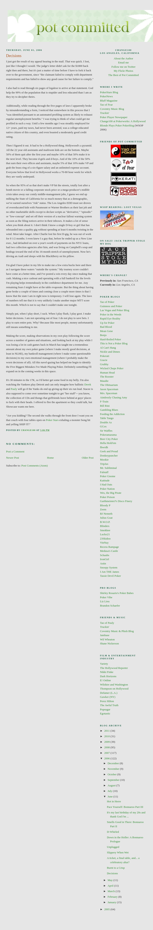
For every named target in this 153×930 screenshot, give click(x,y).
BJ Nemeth (106, 513)
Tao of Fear (106, 104)
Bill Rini (105, 405)
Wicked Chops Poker (112, 368)
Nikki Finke (106, 672)
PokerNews (106, 96)
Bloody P (105, 505)
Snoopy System (108, 567)
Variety (104, 663)
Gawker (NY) (107, 696)
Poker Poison (107, 497)
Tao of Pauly (107, 622)
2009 (107, 741)
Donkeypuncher (109, 455)
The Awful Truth (109, 705)
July (110, 791)
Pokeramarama (108, 434)
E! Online (105, 680)
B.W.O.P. (105, 522)
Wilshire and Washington (114, 684)
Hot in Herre (114, 801)
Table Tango (107, 418)
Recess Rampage (109, 546)
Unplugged (113, 846)
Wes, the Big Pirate (110, 492)
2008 (107, 747)
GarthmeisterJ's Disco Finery (116, 501)
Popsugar (105, 709)
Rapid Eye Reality (110, 318)
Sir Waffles (106, 430)
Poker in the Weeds (110, 314)
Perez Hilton (107, 701)
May (110, 880)
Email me (123, 62)
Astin (103, 563)
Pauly (14, 389)
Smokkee (105, 530)
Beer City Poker (109, 439)
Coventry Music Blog (112, 108)
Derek (87, 384)
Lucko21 (105, 534)
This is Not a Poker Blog (114, 343)
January (112, 902)
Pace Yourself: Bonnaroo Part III (125, 806)
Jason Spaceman (109, 389)
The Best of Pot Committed (123, 75)
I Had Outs (106, 484)
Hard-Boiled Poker (110, 339)
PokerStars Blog (109, 92)
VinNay (104, 542)
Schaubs (104, 555)
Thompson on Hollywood (114, 688)
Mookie (104, 459)
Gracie (104, 360)
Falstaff (104, 472)
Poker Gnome (107, 476)
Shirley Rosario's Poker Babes (117, 593)
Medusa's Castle (109, 550)
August (112, 785)
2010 (107, 736)
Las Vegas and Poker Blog (114, 310)
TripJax (104, 463)
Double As (106, 422)
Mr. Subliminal (108, 467)
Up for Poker (107, 322)
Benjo (103, 335)
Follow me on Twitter (123, 66)
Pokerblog (128, 125)
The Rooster (107, 376)
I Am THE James (109, 571)
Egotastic (105, 713)
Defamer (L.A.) (108, 692)
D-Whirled (113, 831)
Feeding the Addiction (112, 414)
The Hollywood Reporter (114, 668)
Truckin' (104, 112)
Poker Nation (107, 488)
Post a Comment (15, 451)
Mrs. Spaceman (108, 393)
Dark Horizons (108, 676)
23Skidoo (105, 538)
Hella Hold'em (108, 443)
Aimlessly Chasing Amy (113, 397)
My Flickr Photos (123, 70)
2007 (107, 752)
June (110, 796)
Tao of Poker (107, 301)
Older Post (87, 457)
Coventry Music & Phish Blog (117, 631)
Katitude (105, 480)
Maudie (104, 380)
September (114, 779)
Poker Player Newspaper (114, 117)
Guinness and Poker (111, 306)
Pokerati (104, 356)
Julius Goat (106, 517)
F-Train (104, 401)
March (111, 891)
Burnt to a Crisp (116, 867)
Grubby (104, 364)
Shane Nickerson (109, 643)
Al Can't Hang (108, 347)
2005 (107, 909)
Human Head (107, 372)
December (114, 763)
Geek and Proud (109, 451)
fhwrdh (104, 447)
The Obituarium (109, 384)
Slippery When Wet (118, 852)
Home (50, 457)
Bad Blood (106, 326)
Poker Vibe (106, 597)
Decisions (112, 873)
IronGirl (104, 559)
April (111, 885)
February (113, 896)
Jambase (104, 635)
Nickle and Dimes (110, 351)
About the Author (123, 58)
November (114, 768)
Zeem (103, 509)
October (112, 774)
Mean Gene (106, 331)
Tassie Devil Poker (110, 575)
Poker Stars (52, 420)
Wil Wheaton (107, 639)
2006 (107, 758)
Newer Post (12, 457)
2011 (107, 730)
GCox (103, 426)
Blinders (104, 526)
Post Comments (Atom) (34, 465)
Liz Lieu (104, 601)
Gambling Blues (109, 409)
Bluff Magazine (109, 100)
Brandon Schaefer (110, 605)
